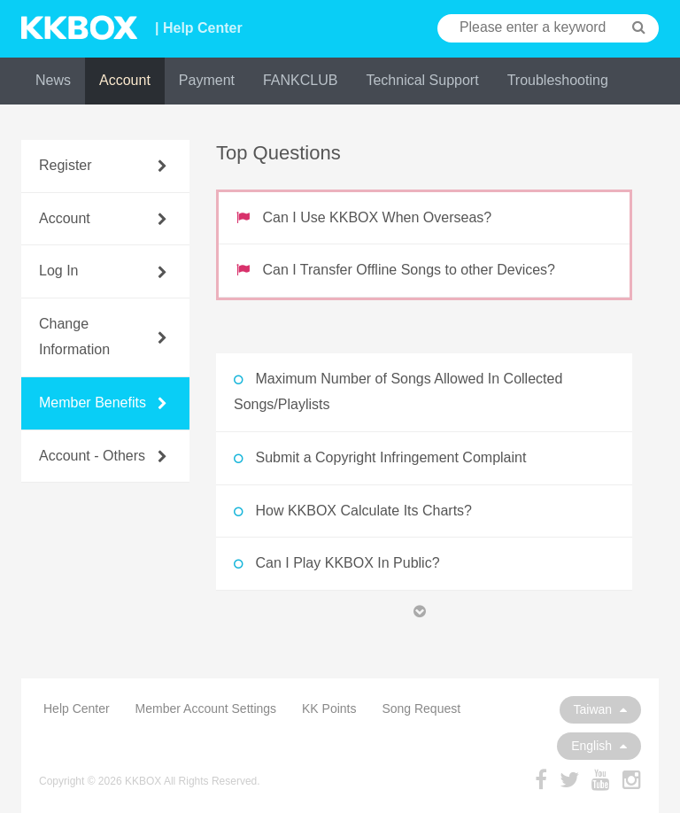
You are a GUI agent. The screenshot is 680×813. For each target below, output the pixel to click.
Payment (207, 80)
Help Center (76, 708)
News (53, 80)
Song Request (421, 708)
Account (125, 80)
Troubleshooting (557, 80)
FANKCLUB (300, 80)
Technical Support (422, 80)
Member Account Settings (206, 708)
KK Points (329, 708)
